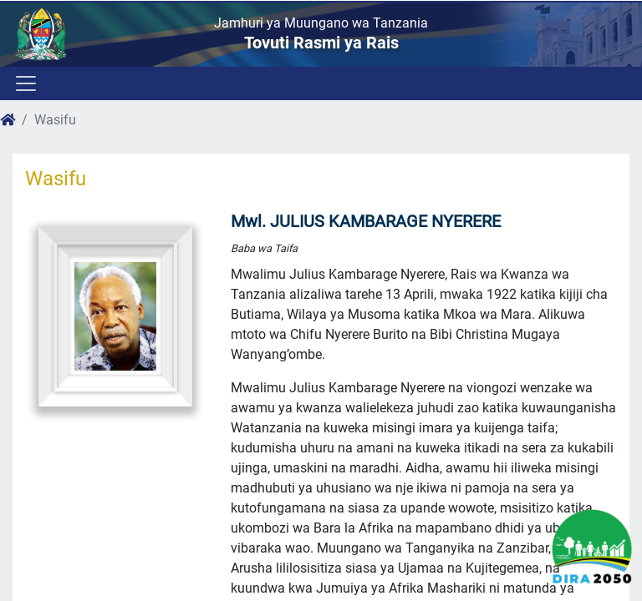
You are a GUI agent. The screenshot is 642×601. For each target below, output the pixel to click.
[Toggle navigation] (24, 83)
